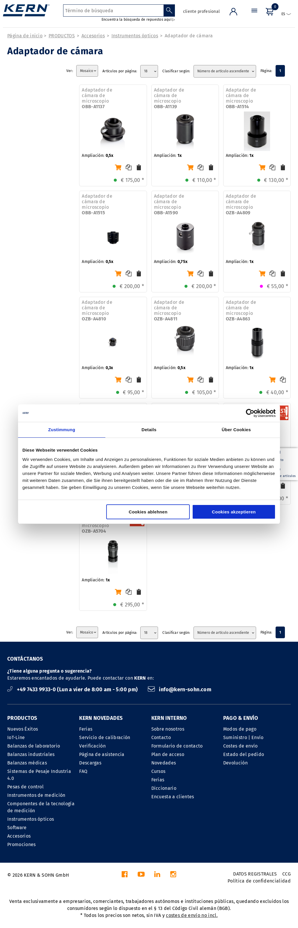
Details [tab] (148, 429)
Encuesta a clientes (172, 796)
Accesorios (93, 35)
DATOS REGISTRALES (255, 874)
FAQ (83, 771)
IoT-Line (16, 737)
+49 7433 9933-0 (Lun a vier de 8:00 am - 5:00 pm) (73, 689)
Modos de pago (239, 729)
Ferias (85, 729)
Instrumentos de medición (36, 795)
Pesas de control (25, 787)
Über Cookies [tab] (236, 429)
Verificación (92, 746)
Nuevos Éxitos (22, 729)
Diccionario (164, 788)
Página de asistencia (101, 754)
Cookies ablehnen (148, 511)
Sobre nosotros (167, 729)
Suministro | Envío (243, 737)
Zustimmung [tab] (61, 429)
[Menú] (254, 15)
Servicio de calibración (104, 737)
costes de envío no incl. (192, 915)
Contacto (161, 737)
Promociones (21, 844)
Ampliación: (97, 155)
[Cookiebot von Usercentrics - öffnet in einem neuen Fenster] (250, 413)
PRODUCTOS (62, 35)
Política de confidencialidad (259, 881)
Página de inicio (24, 35)
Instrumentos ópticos (134, 35)
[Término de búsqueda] (113, 10)
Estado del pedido (243, 754)
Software (17, 827)
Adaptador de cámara (189, 35)
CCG (286, 874)
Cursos (158, 771)
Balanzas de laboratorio (33, 746)
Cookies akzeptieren (234, 511)
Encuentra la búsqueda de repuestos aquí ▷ (138, 19)
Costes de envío (240, 746)
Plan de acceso (167, 754)
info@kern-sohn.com (179, 689)
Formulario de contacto (177, 746)
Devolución (235, 763)
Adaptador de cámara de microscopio (97, 98)
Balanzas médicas (27, 763)
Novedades (163, 763)
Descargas (90, 763)
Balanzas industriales (31, 754)
